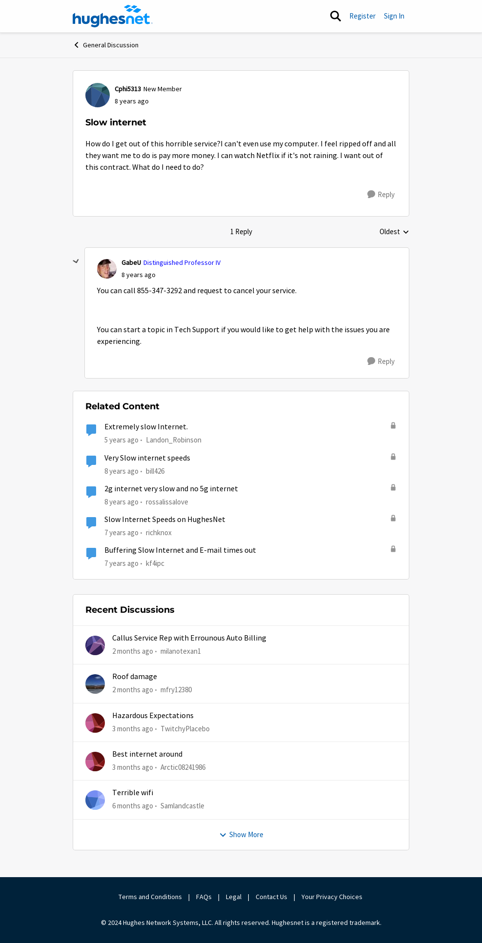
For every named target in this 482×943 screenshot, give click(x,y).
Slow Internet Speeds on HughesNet (164, 519)
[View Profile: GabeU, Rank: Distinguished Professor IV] (107, 269)
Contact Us (271, 896)
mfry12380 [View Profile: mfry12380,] (176, 689)
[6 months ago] (132, 806)
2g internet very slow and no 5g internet (171, 489)
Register (362, 15)
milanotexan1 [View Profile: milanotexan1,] (181, 651)
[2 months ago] (132, 651)
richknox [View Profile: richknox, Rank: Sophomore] (159, 532)
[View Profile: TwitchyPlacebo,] (95, 723)
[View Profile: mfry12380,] (95, 684)
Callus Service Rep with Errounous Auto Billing (189, 638)
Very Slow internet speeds (147, 458)
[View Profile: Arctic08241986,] (95, 761)
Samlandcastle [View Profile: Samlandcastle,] (182, 805)
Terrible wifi (132, 793)
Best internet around (147, 754)
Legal (233, 896)
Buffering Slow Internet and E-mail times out (180, 550)
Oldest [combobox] (394, 232)
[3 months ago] (132, 729)
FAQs (204, 896)
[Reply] (381, 194)
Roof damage (134, 677)
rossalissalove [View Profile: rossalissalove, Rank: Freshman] (167, 501)
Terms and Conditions (150, 896)
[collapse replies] (76, 261)
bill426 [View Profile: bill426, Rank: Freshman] (155, 470)
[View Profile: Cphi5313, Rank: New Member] (97, 95)
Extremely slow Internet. (146, 427)
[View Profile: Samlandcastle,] (95, 800)
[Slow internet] (138, 275)
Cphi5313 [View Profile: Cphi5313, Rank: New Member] (128, 88)
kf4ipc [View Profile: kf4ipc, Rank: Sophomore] (155, 563)
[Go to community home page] (113, 16)
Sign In (394, 15)
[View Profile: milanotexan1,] (95, 645)
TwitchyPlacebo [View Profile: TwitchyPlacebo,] (185, 728)
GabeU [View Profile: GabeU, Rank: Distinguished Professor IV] (131, 262)
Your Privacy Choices (332, 896)
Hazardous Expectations (153, 716)
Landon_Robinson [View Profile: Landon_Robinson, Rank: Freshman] (173, 439)
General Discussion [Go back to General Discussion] (106, 44)
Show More (241, 834)
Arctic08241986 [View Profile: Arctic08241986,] (183, 767)
